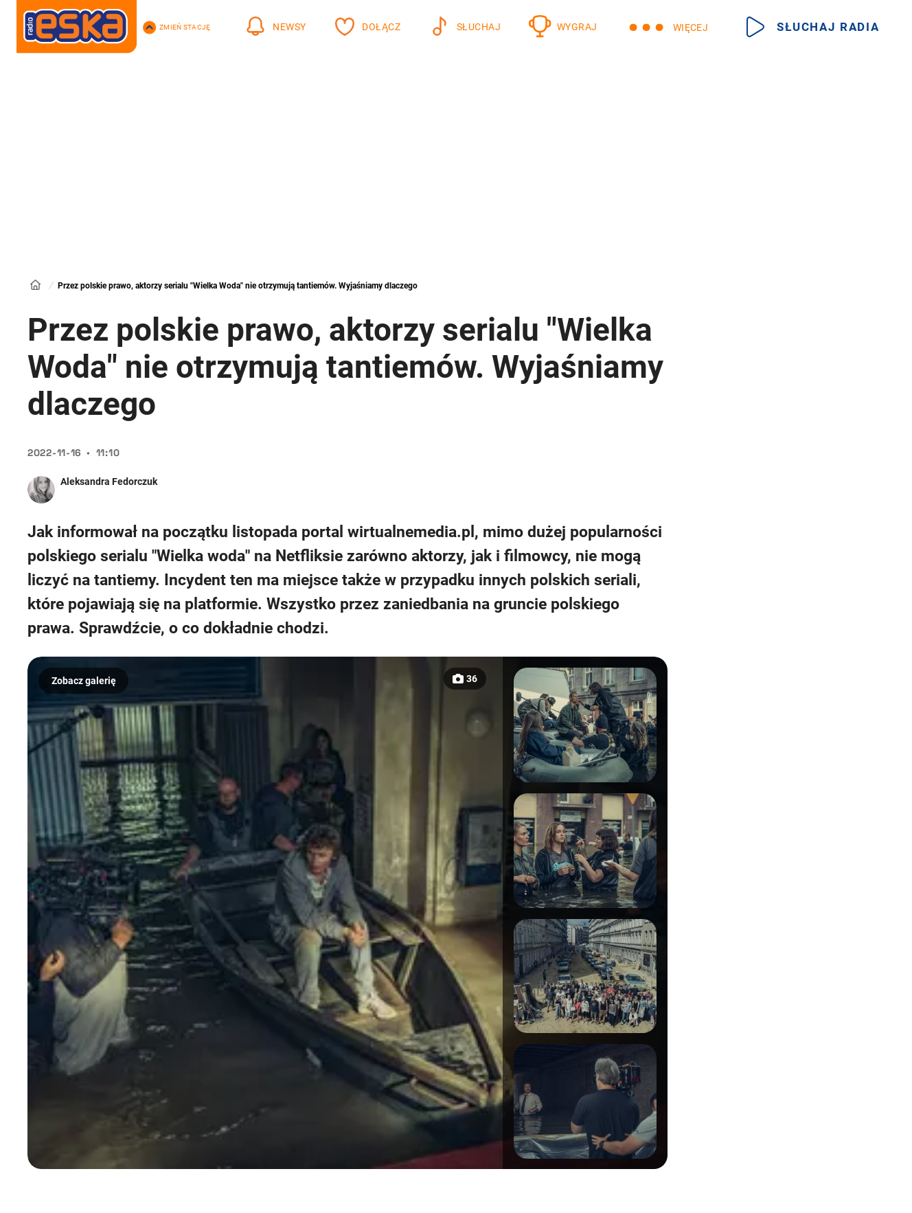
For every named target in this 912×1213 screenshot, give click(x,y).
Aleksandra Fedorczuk (108, 481)
